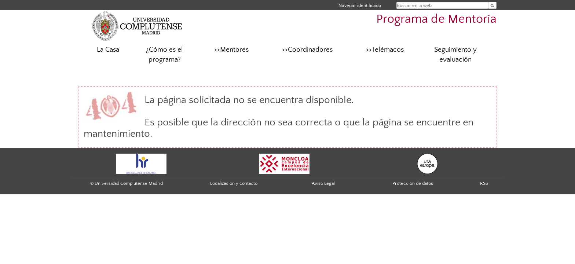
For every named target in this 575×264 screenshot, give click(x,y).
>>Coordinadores (307, 50)
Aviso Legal (323, 183)
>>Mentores (231, 50)
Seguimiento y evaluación (455, 54)
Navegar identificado (359, 5)
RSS (484, 183)
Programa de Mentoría (436, 19)
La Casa (108, 50)
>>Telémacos (385, 50)
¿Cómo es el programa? (164, 54)
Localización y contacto (233, 183)
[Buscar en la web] (492, 5)
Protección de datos (412, 183)
